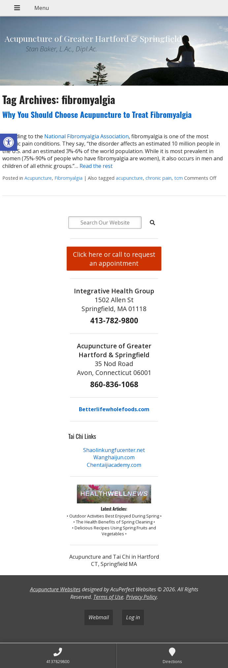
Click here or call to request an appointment (114, 259)
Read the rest (96, 166)
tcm (178, 178)
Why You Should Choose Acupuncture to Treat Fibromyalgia (97, 114)
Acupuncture (38, 178)
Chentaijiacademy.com (114, 464)
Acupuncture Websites (55, 589)
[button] (8, 142)
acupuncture (129, 178)
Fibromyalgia (68, 178)
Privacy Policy (141, 597)
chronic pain (159, 178)
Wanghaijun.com (114, 457)
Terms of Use (108, 597)
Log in (133, 617)
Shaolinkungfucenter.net (114, 450)
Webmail (98, 617)
